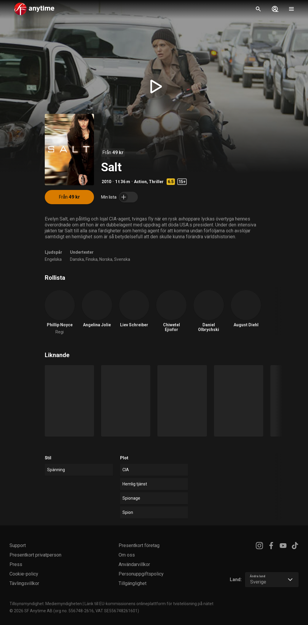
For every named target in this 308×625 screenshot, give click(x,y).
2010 (106, 181)
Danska (77, 259)
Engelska (53, 259)
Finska (92, 259)
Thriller (156, 181)
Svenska (122, 259)
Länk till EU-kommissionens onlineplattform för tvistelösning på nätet (148, 603)
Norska (105, 259)
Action (140, 181)
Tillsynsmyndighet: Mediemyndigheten (45, 603)
